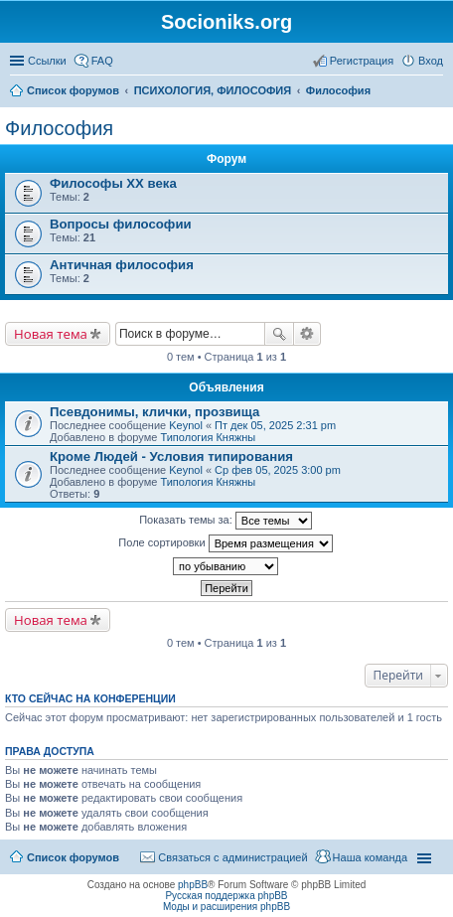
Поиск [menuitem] (437, 92)
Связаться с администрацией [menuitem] (232, 857)
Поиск (279, 334)
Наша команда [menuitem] (370, 857)
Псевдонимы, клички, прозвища (154, 411)
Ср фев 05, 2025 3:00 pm (278, 470)
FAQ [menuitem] (102, 61)
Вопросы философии (121, 224)
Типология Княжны (207, 437)
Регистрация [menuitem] (361, 61)
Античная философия (122, 264)
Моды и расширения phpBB (226, 906)
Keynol (186, 425)
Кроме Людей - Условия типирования (171, 456)
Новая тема (50, 334)
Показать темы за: (225, 521)
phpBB (193, 884)
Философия (59, 128)
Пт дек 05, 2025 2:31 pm (275, 425)
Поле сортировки (225, 543)
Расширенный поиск (307, 334)
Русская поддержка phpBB (226, 895)
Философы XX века (113, 183)
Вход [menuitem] (430, 61)
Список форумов (73, 857)
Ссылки (47, 61)
